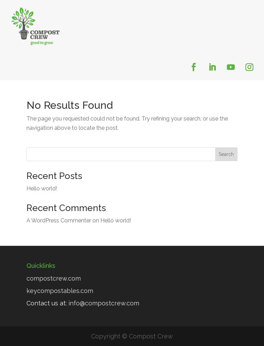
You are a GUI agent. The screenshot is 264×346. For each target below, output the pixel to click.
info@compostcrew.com (103, 303)
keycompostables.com (59, 290)
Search (226, 154)
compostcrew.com (53, 278)
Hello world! (41, 188)
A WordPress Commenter (58, 220)
